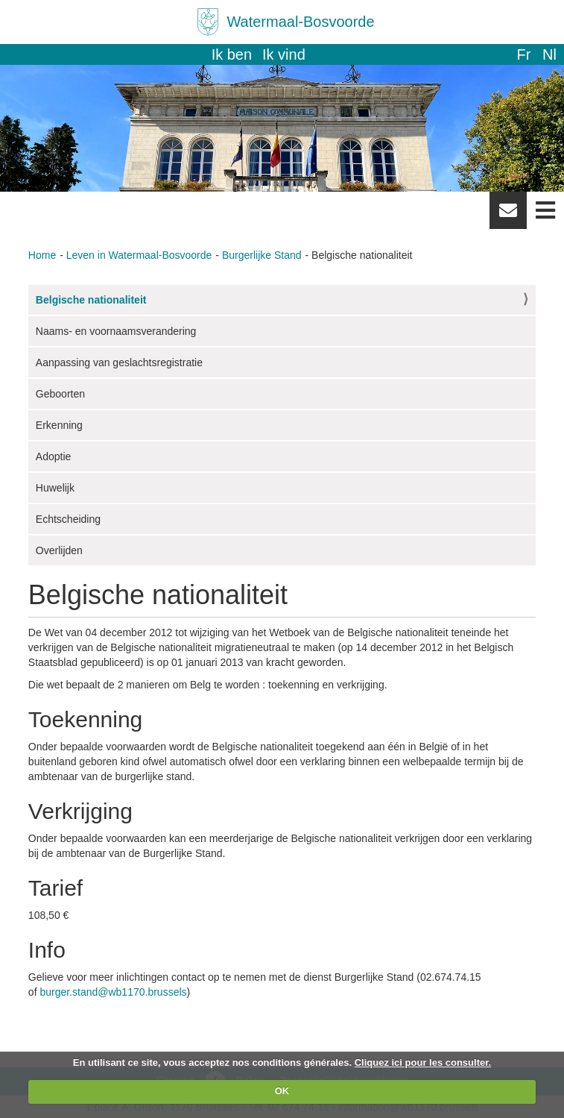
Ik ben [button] (232, 54)
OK (282, 1090)
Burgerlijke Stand (262, 255)
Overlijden (59, 550)
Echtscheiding (68, 519)
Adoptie (53, 456)
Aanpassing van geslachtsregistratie (119, 362)
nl (549, 54)
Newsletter (508, 215)
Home (42, 255)
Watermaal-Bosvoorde (300, 21)
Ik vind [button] (283, 54)
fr (523, 54)
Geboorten (60, 394)
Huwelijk (55, 488)
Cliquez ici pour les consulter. (423, 1062)
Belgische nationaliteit (91, 300)
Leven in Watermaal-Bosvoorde (139, 255)
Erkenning (59, 425)
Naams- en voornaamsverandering (116, 331)
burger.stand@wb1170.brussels (112, 992)
